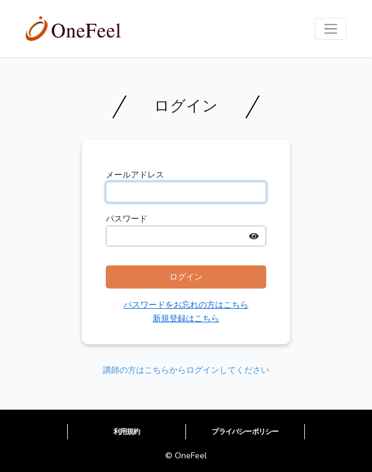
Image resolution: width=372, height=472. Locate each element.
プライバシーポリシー (245, 431)
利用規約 (127, 431)
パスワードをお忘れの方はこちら (186, 305)
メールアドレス (135, 174)
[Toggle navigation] (330, 29)
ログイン (186, 277)
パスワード (126, 218)
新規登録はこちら (186, 318)
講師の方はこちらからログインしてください (186, 370)
